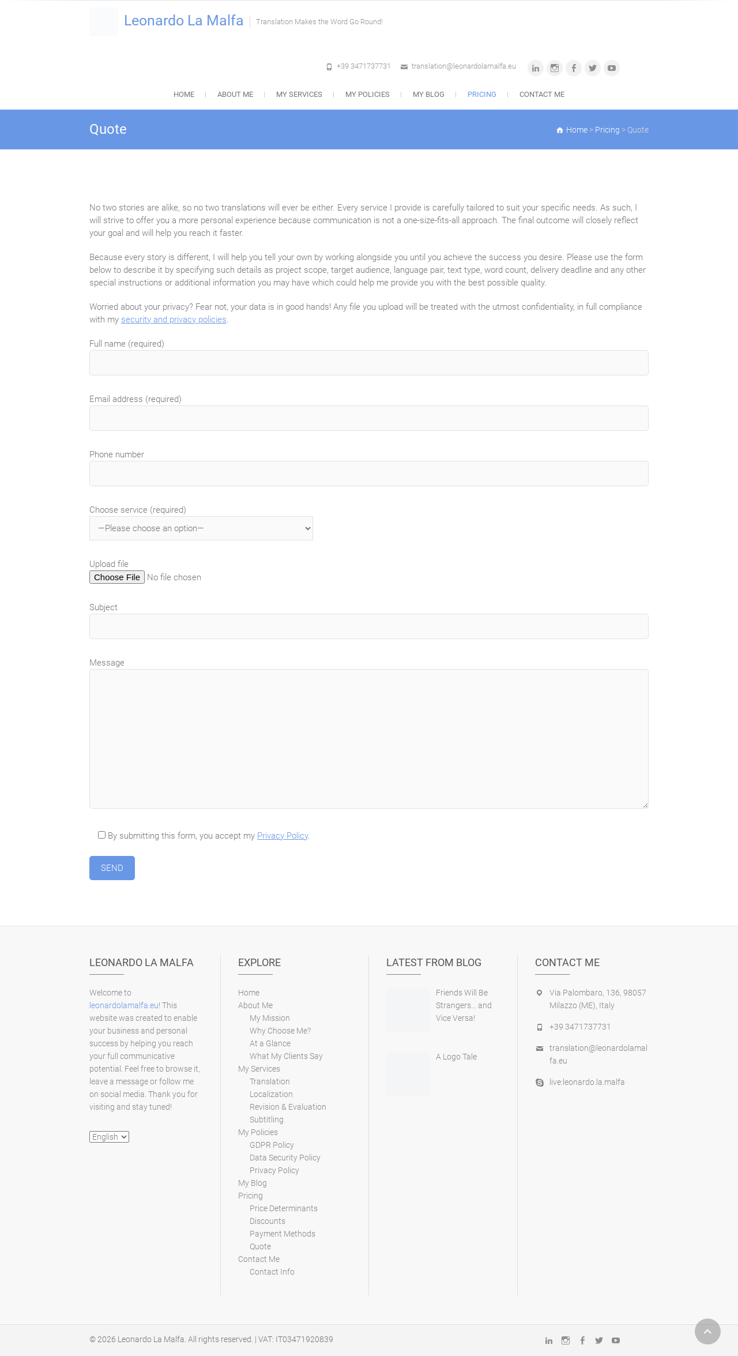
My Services (299, 94)
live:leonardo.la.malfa (587, 1082)
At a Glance (270, 1043)
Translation (270, 1081)
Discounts (267, 1221)
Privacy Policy (282, 836)
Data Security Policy (285, 1157)
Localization (271, 1094)
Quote (260, 1246)
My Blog (429, 94)
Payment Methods (282, 1233)
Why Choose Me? (280, 1030)
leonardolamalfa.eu (124, 1005)
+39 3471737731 (364, 66)
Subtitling (267, 1119)
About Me (235, 94)
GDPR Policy (272, 1145)
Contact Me (541, 94)
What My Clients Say (286, 1056)
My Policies (367, 94)
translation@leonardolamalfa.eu (464, 66)
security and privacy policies (174, 319)
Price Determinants (284, 1208)
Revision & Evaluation (288, 1106)
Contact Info (272, 1271)
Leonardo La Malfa (184, 20)
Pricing (482, 94)
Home (184, 94)
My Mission (270, 1018)
